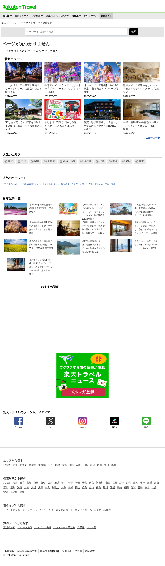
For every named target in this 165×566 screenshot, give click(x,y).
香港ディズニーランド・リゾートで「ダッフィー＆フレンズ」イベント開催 (62, 88)
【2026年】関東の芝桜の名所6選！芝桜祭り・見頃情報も (41, 208)
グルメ (97, 184)
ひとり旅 (19, 184)
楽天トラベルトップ (12, 23)
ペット (37, 184)
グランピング (9, 184)
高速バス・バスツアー (57, 15)
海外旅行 (76, 15)
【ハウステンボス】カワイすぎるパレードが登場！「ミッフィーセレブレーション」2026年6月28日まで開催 (93, 211)
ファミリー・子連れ (85, 184)
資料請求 (90, 551)
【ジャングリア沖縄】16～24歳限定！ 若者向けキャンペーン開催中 (101, 88)
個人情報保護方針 (27, 551)
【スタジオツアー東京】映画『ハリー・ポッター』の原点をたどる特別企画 (23, 88)
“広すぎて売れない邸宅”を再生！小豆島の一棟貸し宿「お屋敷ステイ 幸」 (23, 125)
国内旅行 (7, 15)
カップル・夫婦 (108, 184)
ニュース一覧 (152, 137)
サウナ (72, 184)
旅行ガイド (106, 15)
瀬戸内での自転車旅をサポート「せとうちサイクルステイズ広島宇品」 (141, 88)
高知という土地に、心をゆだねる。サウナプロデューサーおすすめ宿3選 (145, 244)
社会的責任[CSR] (49, 551)
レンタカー (37, 15)
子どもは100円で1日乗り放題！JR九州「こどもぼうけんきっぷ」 (61, 125)
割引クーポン (90, 15)
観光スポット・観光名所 (58, 184)
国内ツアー (20, 15)
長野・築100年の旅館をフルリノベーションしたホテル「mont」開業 (141, 125)
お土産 (43, 184)
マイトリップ (33, 23)
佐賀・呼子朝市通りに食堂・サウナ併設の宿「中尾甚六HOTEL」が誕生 (102, 125)
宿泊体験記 (29, 184)
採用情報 (67, 551)
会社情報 (9, 551)
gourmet (47, 23)
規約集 (78, 551)
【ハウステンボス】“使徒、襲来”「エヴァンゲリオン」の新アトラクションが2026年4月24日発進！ (41, 267)
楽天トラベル (19, 7)
